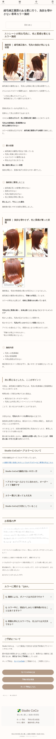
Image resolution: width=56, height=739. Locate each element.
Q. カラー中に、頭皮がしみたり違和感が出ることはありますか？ (26, 609)
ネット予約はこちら (28, 687)
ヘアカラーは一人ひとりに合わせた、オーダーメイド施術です (26, 483)
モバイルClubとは (28, 672)
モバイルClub (19, 661)
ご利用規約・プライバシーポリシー (28, 736)
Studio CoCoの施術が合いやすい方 (21, 471)
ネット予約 (21, 719)
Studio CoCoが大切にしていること (21, 506)
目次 (26, 25)
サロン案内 (21, 722)
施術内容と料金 (33, 722)
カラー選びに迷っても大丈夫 (18, 495)
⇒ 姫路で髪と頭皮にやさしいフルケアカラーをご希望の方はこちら (27, 462)
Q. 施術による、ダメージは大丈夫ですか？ (24, 597)
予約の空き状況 (28, 679)
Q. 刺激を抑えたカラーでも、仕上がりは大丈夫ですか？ (26, 622)
